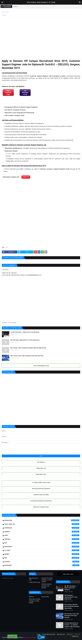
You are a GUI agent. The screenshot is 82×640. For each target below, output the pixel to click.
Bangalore (41, 520)
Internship (41, 565)
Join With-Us (41, 462)
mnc (41, 558)
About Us (31, 596)
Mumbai (41, 554)
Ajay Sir (5, 15)
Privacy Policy (45, 596)
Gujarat (41, 561)
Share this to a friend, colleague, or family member (47, 579)
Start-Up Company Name (41, 507)
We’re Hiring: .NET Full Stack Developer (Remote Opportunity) (28, 348)
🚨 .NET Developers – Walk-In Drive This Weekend (24, 332)
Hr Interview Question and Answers (41, 501)
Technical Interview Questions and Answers (46, 585)
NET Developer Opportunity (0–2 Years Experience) (25, 340)
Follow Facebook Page (8, 92)
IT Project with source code (48, 634)
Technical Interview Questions (41, 488)
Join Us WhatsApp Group (41, 365)
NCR (7, 12)
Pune (41, 535)
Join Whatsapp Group (25, 92)
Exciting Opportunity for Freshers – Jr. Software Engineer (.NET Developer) (72, 624)
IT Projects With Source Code (41, 482)
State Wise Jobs (41, 474)
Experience (41, 546)
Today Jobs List (41, 468)
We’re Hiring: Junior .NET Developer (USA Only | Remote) (26, 355)
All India (41, 550)
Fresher (41, 539)
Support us (75, 636)
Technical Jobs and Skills (41, 494)
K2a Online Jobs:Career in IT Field (41, 2)
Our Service (70, 634)
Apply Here (25, 177)
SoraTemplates (11, 637)
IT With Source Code (34, 582)
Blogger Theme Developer (29, 637)
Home (3, 12)
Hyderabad (41, 528)
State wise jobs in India (33, 579)
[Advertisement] (41, 22)
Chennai (41, 531)
